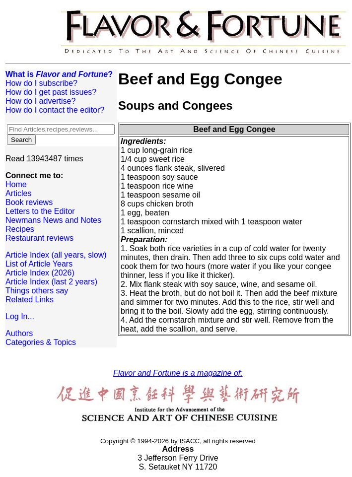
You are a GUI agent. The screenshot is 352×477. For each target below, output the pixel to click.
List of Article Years (38, 264)
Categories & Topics (40, 342)
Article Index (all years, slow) (56, 255)
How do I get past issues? (50, 92)
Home (16, 184)
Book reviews (29, 202)
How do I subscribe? (41, 83)
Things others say (36, 290)
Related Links (29, 299)
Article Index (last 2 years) (51, 281)
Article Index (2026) (39, 273)
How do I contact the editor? (54, 110)
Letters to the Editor (40, 211)
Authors (19, 333)
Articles (18, 193)
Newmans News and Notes (53, 220)
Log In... (19, 316)
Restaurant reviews (39, 238)
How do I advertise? (40, 101)
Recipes (19, 229)
